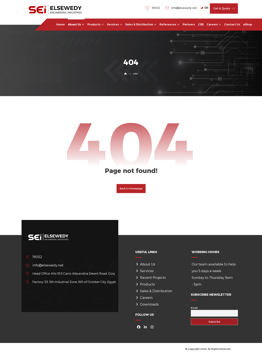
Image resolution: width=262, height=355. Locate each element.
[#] (138, 327)
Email (194, 307)
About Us (145, 264)
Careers (144, 298)
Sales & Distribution (153, 291)
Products (145, 284)
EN (204, 7)
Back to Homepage (131, 188)
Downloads (147, 304)
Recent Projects (150, 278)
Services (144, 271)
